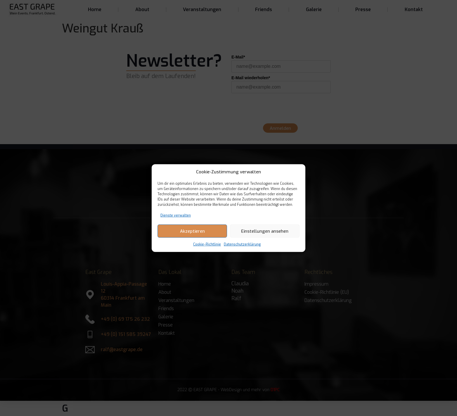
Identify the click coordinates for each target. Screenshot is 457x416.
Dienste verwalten (175, 215)
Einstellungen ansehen (264, 231)
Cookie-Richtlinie (207, 244)
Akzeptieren (192, 231)
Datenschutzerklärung (242, 244)
